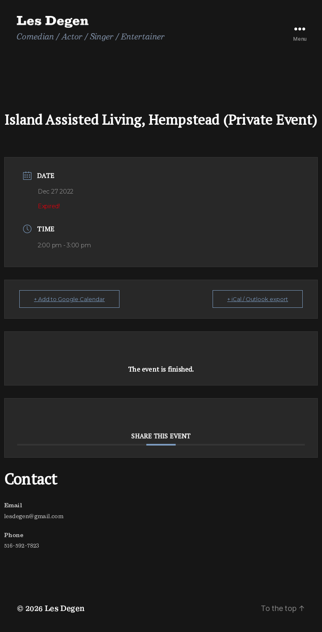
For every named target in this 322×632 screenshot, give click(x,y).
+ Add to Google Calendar (69, 299)
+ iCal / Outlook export (257, 299)
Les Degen (65, 608)
